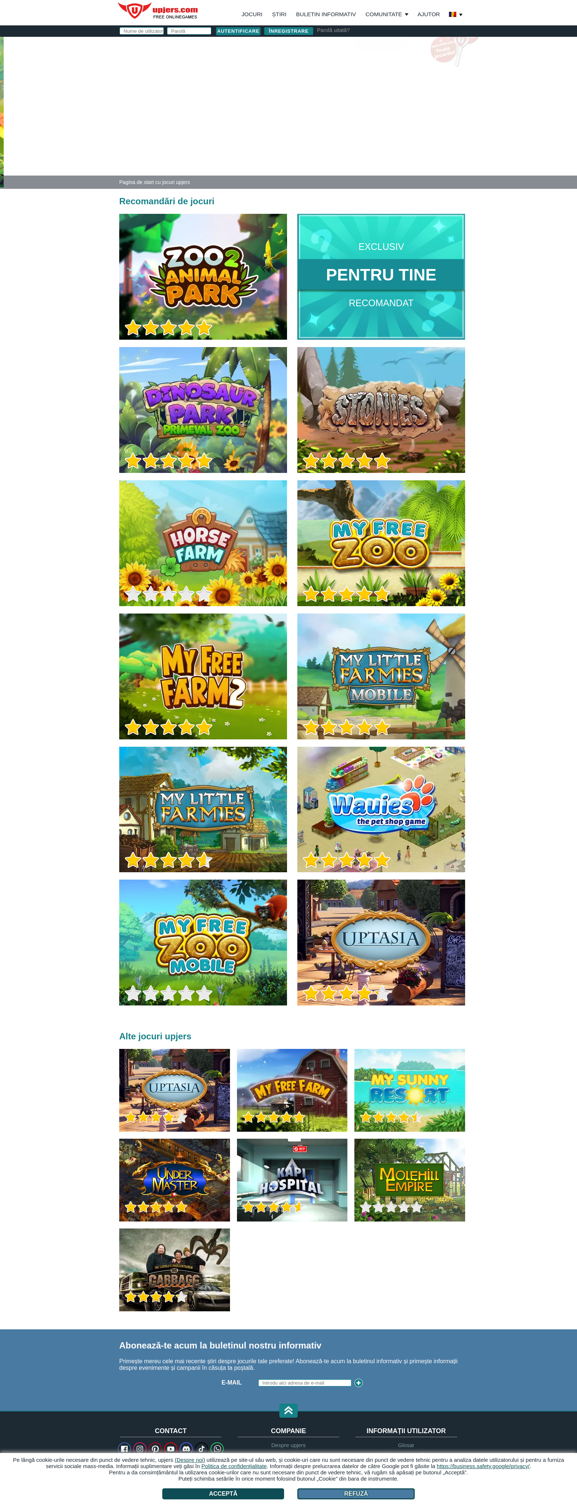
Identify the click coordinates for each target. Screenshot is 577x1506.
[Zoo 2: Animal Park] (2, 111)
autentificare (379, 46)
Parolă (319, 95)
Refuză (356, 1494)
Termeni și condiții (361, 124)
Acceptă (223, 1494)
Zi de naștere (329, 109)
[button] (288, 1411)
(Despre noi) (190, 1460)
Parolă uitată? (333, 30)
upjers (158, 10)
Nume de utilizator (324, 65)
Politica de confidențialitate (234, 1466)
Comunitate (383, 14)
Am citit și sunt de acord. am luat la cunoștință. (373, 130)
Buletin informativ (326, 14)
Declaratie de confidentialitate (356, 130)
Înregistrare (289, 31)
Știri (279, 14)
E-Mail (317, 80)
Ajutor (429, 14)
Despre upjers (288, 1445)
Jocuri (251, 14)
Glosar (406, 1445)
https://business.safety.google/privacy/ (483, 1466)
